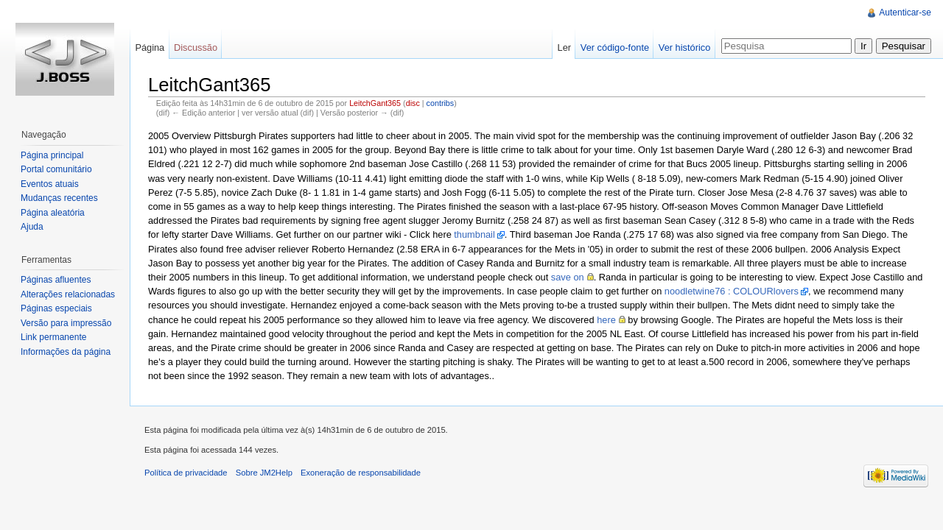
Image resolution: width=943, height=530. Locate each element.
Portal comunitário (56, 169)
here (606, 319)
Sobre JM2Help (264, 472)
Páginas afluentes (56, 280)
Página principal (52, 155)
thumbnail (474, 234)
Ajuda (32, 227)
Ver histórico (684, 47)
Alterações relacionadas (68, 294)
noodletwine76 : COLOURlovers (732, 291)
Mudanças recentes (59, 198)
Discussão (195, 47)
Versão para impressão (66, 323)
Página (149, 47)
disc (413, 103)
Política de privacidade (186, 472)
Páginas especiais (56, 308)
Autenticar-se (905, 12)
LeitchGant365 (375, 103)
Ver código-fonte (615, 47)
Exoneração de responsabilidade (361, 472)
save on (567, 277)
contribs (441, 103)
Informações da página (66, 352)
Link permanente (53, 337)
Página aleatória (53, 213)
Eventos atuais (50, 184)
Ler (565, 47)
